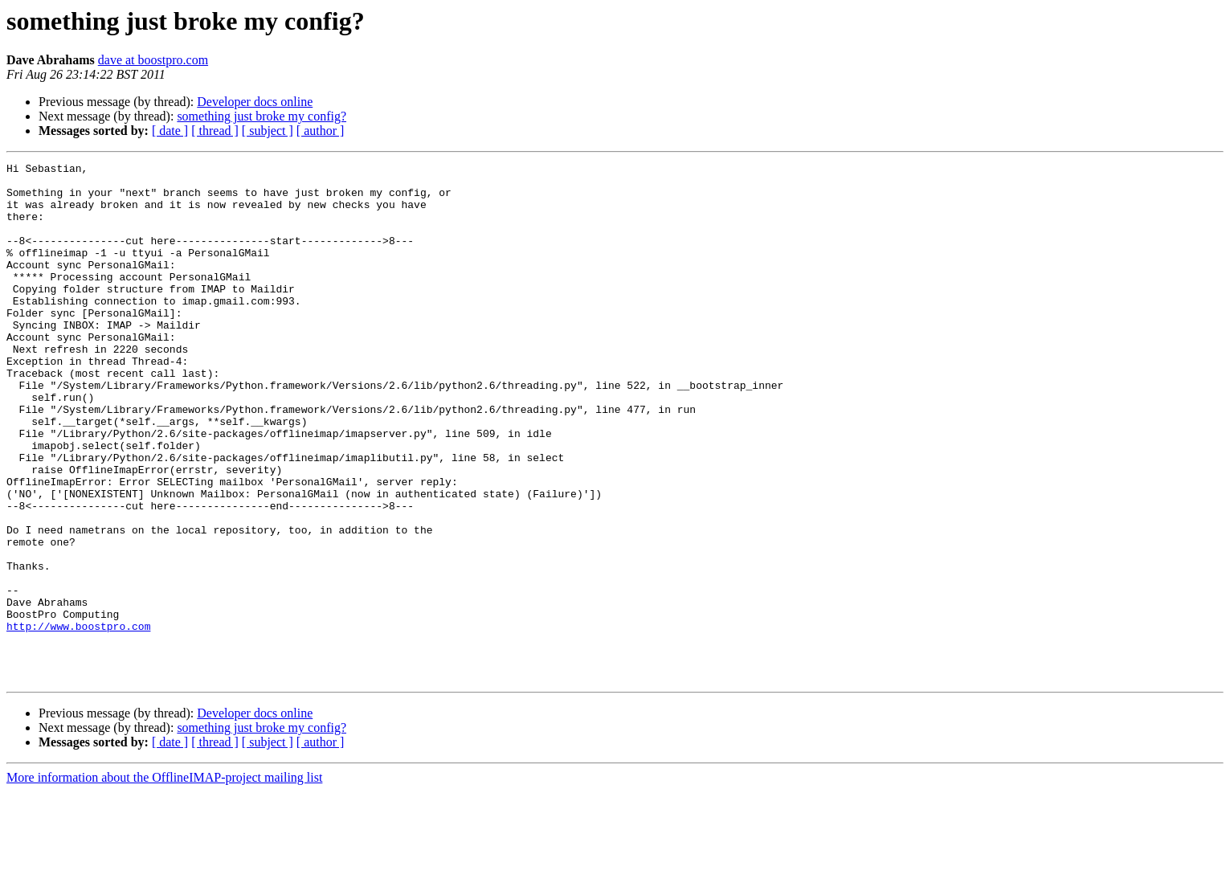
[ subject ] (267, 130)
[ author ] (320, 130)
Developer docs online (255, 101)
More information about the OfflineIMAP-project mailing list (164, 881)
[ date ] (170, 130)
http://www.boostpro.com (78, 720)
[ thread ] (215, 130)
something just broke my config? (261, 116)
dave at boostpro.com (153, 60)
